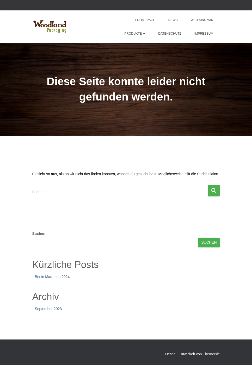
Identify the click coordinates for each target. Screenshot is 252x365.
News (173, 20)
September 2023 (48, 309)
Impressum (203, 33)
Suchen (39, 233)
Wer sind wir (202, 20)
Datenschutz (169, 33)
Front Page (145, 20)
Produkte (134, 33)
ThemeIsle (211, 354)
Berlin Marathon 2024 (52, 277)
